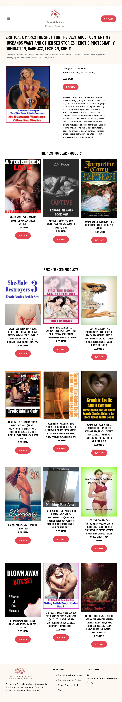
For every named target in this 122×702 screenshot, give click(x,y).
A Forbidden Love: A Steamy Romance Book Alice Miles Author (23, 220)
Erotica (84, 68)
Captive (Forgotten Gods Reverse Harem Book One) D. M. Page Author (61, 224)
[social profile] (17, 3)
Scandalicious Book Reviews (70, 675)
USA (82, 3)
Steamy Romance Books (68, 685)
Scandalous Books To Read (70, 680)
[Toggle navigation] (9, 18)
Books (77, 68)
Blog (60, 690)
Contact (108, 19)
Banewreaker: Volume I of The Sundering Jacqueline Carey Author (99, 225)
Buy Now (70, 87)
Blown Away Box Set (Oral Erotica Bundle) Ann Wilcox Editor (22, 624)
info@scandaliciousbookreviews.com (100, 3)
